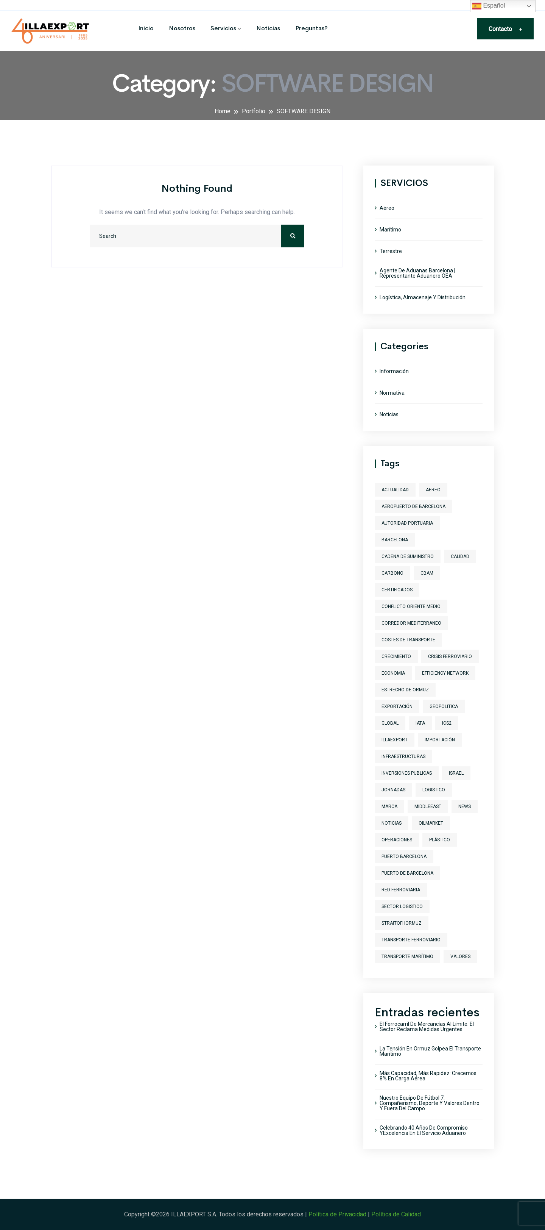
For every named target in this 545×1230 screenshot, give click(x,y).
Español (488, 6)
